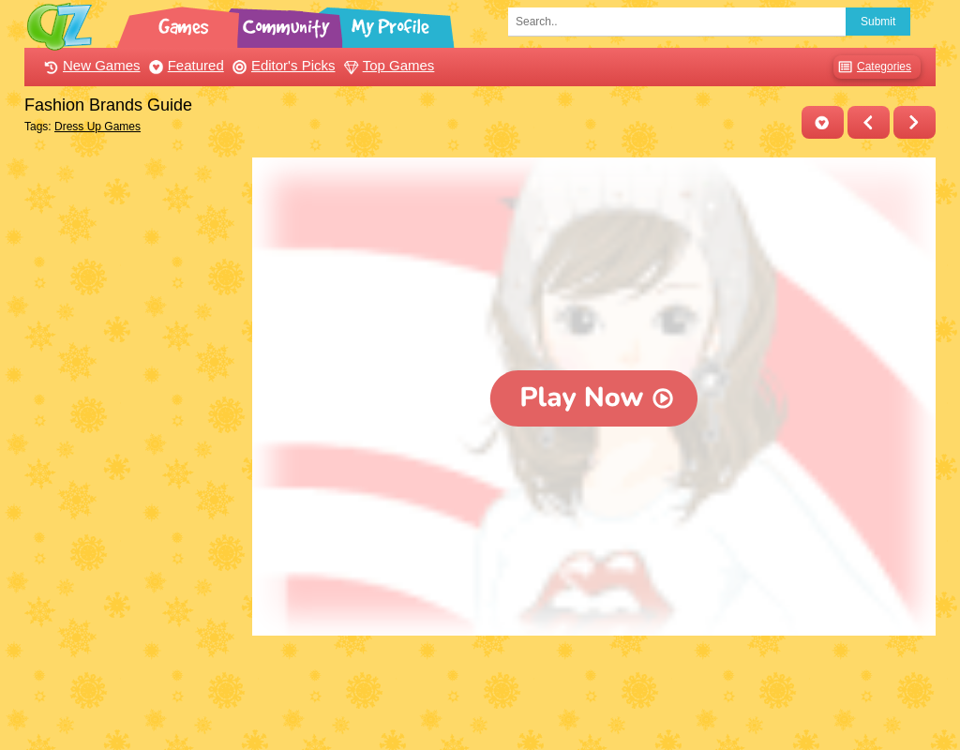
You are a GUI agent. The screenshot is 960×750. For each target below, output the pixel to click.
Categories (872, 67)
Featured (184, 65)
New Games (90, 65)
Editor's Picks (282, 65)
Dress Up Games (97, 126)
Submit (878, 21)
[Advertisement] (133, 439)
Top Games (387, 65)
